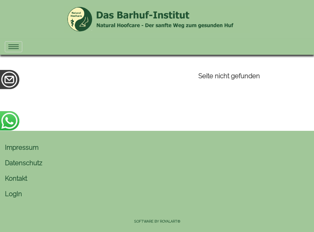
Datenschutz (23, 163)
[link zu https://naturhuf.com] (157, 19)
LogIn (13, 194)
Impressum (21, 147)
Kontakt (16, 178)
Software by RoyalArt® (157, 221)
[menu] (13, 46)
